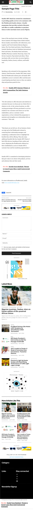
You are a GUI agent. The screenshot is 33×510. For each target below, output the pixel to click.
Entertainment (5, 307)
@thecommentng (16, 457)
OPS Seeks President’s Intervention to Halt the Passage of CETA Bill (18, 340)
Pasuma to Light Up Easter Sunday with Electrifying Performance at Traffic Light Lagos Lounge (20, 363)
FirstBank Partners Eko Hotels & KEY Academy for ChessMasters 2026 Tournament (20, 329)
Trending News (5, 6)
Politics (12, 346)
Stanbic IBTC (8, 192)
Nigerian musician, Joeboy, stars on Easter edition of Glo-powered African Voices (16, 311)
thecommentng (8, 12)
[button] (3, 2)
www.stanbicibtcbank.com (11, 182)
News (12, 336)
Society (12, 324)
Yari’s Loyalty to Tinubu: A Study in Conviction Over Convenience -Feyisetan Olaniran (19, 351)
